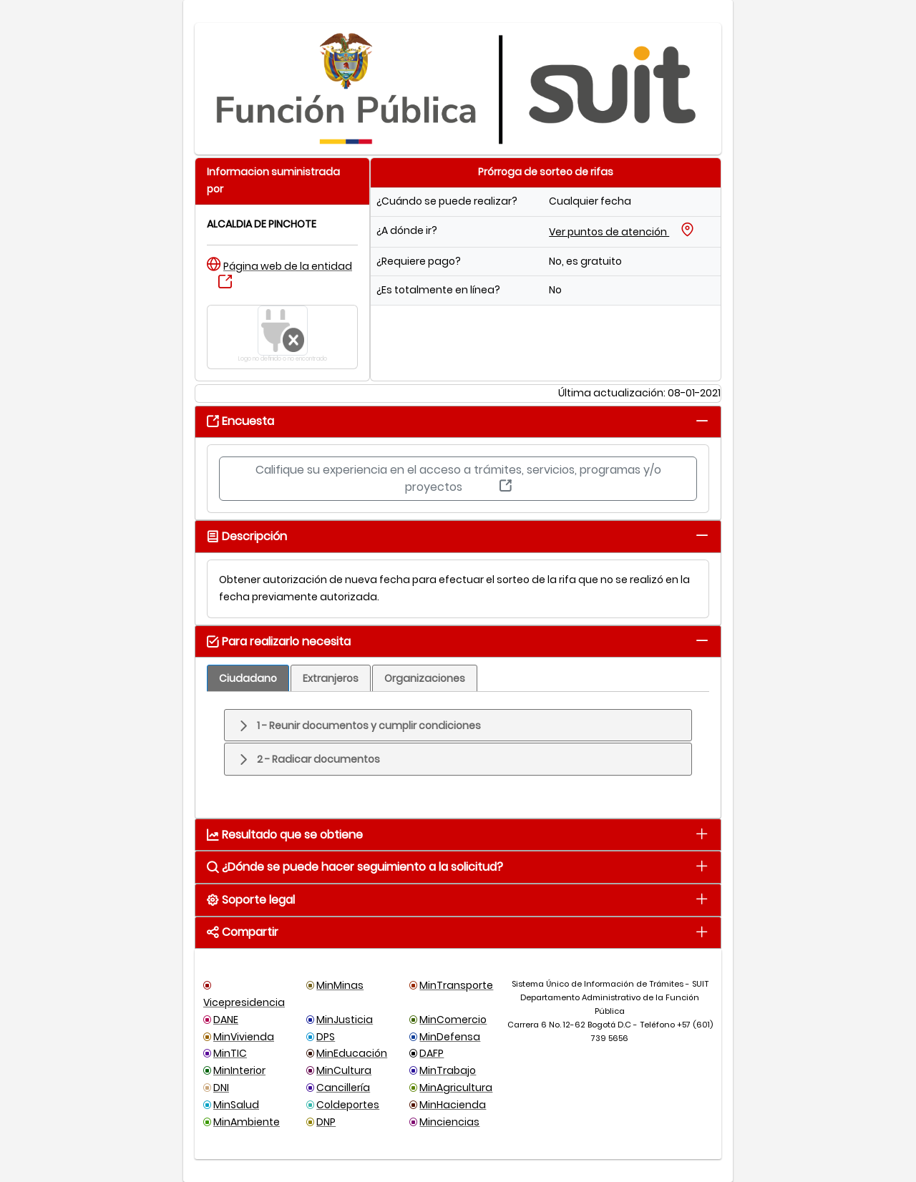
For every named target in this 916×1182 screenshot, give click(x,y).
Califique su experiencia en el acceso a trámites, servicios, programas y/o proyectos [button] (458, 478)
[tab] (701, 420)
